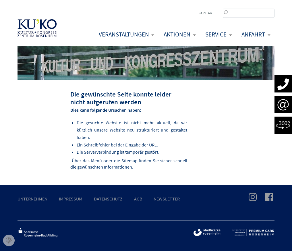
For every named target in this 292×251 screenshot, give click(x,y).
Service (216, 34)
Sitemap (129, 160)
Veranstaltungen (124, 34)
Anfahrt (253, 34)
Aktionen (177, 34)
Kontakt (206, 13)
